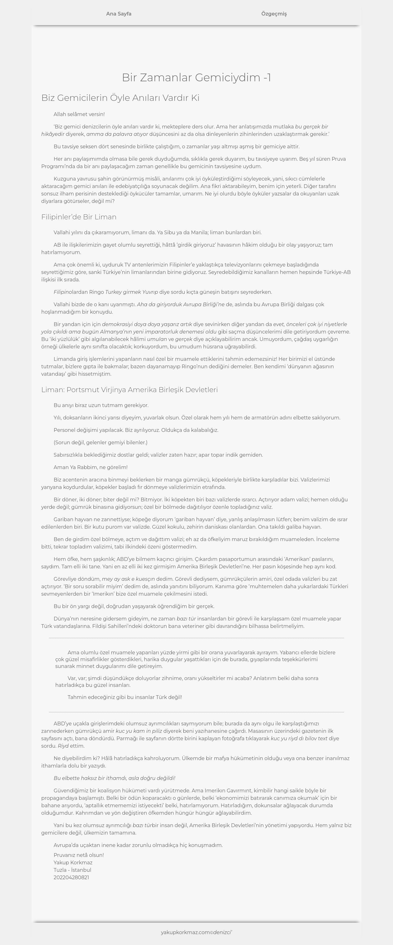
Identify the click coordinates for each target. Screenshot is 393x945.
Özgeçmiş (274, 14)
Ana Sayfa (119, 14)
